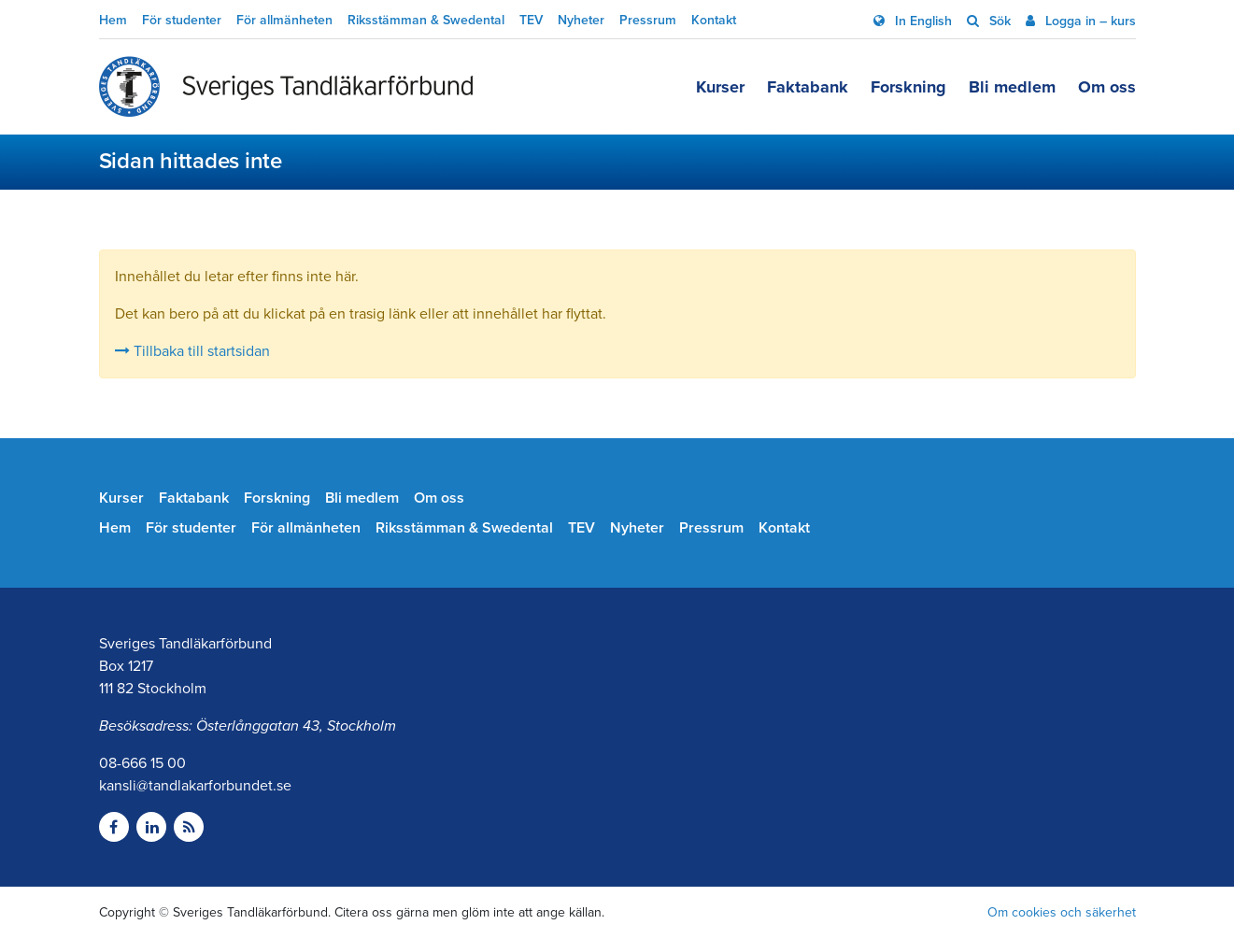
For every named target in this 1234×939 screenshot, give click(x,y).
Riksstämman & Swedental (426, 20)
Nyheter (581, 20)
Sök (998, 21)
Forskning (908, 87)
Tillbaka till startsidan (192, 351)
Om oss (1107, 87)
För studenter (181, 20)
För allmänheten (284, 20)
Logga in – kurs (1089, 21)
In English (921, 21)
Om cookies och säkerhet (1061, 912)
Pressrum (647, 20)
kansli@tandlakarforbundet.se (195, 785)
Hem (113, 20)
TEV (531, 20)
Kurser (720, 87)
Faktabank (807, 87)
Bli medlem (1012, 87)
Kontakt (713, 20)
